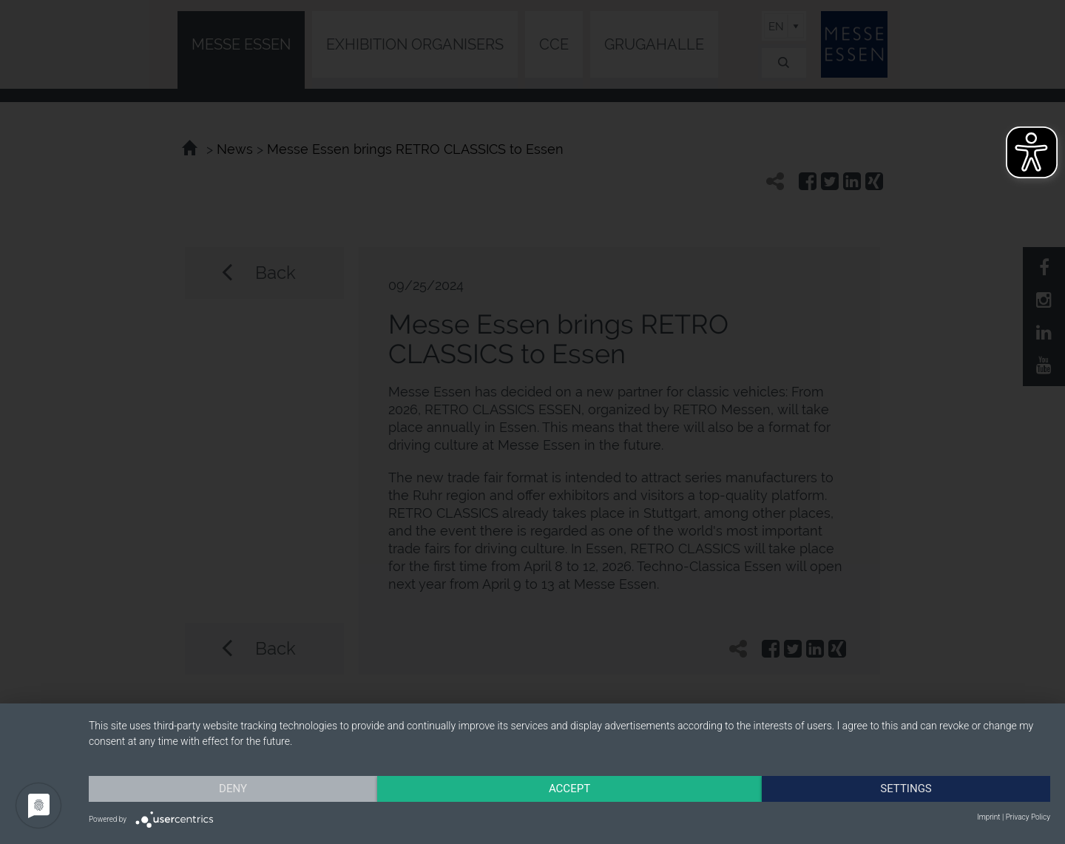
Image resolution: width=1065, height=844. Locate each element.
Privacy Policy (1028, 817)
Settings (906, 788)
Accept (569, 788)
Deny (233, 788)
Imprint (988, 817)
